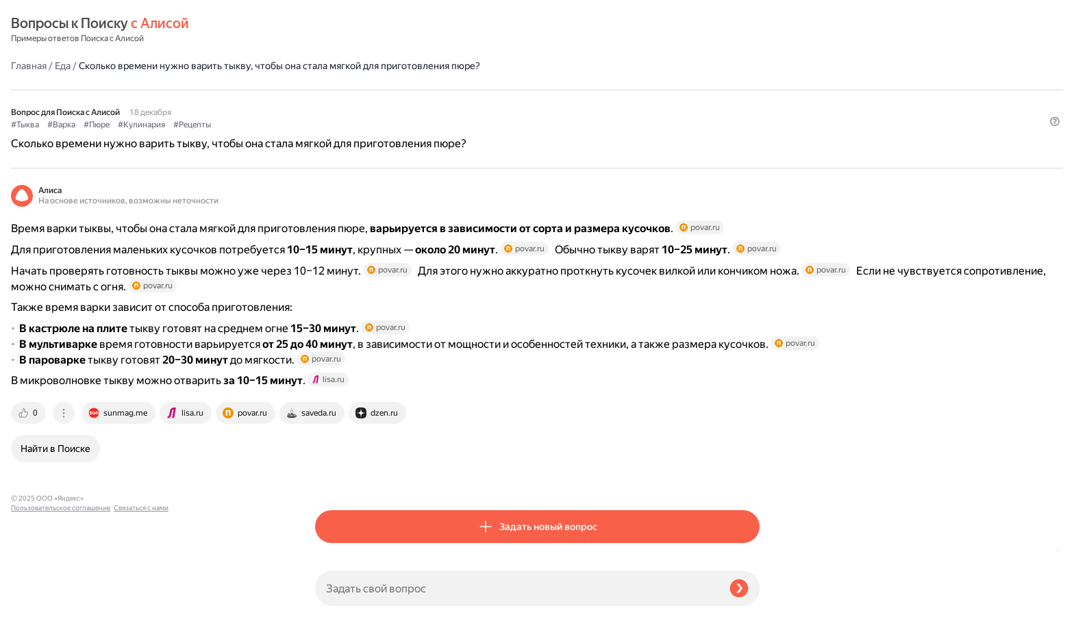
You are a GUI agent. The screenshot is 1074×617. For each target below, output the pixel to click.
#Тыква (329, 103)
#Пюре (401, 103)
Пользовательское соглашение (60, 591)
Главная (333, 30)
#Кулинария (445, 103)
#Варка (365, 103)
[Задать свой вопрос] (517, 588)
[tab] (333, 476)
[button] (751, 126)
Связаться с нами (38, 601)
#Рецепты (496, 103)
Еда (367, 30)
